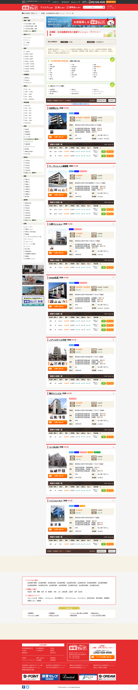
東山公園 (74, 74)
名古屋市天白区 (94, 585)
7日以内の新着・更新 (31, 28)
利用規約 (53, 658)
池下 (73, 72)
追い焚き (27, 249)
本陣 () (97, 66)
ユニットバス (97, 93)
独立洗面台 (99, 598)
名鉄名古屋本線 (79, 132)
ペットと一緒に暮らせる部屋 (79, 613)
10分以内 (27, 170)
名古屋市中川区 (43, 585)
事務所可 (27, 132)
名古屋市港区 (53, 585)
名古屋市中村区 (71, 582)
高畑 (51, 64)
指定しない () (30, 31)
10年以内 (27, 213)
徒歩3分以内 (75, 93)
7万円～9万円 (29, 59)
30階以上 (27, 194)
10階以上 (27, 186)
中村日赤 (74, 66)
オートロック (29, 239)
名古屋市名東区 (83, 585)
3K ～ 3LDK (28, 96)
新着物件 (31, 613)
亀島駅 (94, 128)
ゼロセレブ (28, 82)
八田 (73, 64)
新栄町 (73, 70)
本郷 (95, 76)
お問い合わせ (110, 151)
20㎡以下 (27, 105)
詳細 (104, 151)
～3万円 (27, 51)
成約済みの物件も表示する (81, 104)
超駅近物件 (73, 615)
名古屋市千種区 (32, 582)
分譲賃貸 (27, 134)
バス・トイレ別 (32, 598)
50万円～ (27, 71)
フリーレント (75, 91)
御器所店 (24, 652)
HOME (24, 658)
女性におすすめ (54, 615)
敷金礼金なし (95, 613)
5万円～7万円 (29, 56)
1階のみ (27, 179)
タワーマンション (30, 146)
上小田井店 (39, 650)
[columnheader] (50, 148)
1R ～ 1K (27, 89)
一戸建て (27, 42)
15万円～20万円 (29, 66)
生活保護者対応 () (32, 139)
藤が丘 (51, 78)
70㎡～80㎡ (28, 118)
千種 (95, 70)
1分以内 (27, 160)
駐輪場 (27, 234)
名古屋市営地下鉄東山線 (82, 128)
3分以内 (27, 163)
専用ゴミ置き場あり (30, 231)
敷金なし (27, 78)
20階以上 (27, 191)
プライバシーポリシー (28, 660)
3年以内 (27, 205)
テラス (27, 45)
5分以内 (27, 165)
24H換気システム (30, 258)
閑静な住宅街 (29, 151)
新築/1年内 (28, 203)
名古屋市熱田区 (32, 585)
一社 (51, 76)
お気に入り (76, 2)
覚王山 (95, 72)
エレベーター (29, 227)
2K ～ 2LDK (28, 94)
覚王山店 (53, 652)
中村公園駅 (95, 186)
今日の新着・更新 (30, 24)
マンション (28, 37)
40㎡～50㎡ (28, 113)
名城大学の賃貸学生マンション (31, 667)
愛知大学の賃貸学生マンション (79, 665)
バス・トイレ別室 (30, 244)
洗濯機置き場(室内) (30, 253)
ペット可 (27, 137)
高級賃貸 (27, 144)
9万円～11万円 (29, 61)
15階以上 (27, 189)
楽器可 (27, 129)
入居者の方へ (55, 2)
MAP (99, 125)
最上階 (27, 196)
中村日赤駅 (95, 188)
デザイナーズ (29, 141)
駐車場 (27, 149)
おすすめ (27, 154)
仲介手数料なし (54, 91)
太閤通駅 (94, 298)
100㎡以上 (28, 123)
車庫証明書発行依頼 (28, 669)
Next (66, 189)
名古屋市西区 (61, 582)
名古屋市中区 (82, 582)
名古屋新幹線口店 (27, 648)
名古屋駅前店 (40, 648)
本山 (51, 74)
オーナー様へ (111, 8)
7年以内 (27, 210)
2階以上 (27, 181)
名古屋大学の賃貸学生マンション (56, 665)
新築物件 (107, 598)
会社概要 (109, 6)
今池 (51, 72)
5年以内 (27, 208)
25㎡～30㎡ (28, 108)
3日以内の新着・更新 (31, 26)
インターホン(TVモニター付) (33, 236)
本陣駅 (94, 130)
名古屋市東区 (42, 582)
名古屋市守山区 (73, 585)
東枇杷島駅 (89, 467)
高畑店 (52, 650)
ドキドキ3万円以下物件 (98, 615)
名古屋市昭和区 (92, 582)
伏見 (95, 68)
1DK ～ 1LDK (29, 91)
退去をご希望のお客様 (100, 667)
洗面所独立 (28, 251)
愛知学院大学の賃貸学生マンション (104, 665)
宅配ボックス (29, 229)
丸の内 (80, 591)
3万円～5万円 (29, 54)
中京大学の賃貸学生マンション (55, 667)
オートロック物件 (33, 615)
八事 (75, 591)
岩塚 (95, 64)
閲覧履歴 (66, 2)
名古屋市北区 (52, 582)
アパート (27, 40)
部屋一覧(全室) (109, 144)
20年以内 (27, 218)
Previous (48, 189)
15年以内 (27, 215)
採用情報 (53, 660)
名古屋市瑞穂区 (102, 582)
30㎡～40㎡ (28, 110)
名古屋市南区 (63, 585)
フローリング (29, 241)
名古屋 (73, 68)
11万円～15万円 (29, 64)
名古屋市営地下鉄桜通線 (82, 298)
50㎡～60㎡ (28, 115)
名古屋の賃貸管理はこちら (78, 667)
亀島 (51, 68)
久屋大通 (64, 591)
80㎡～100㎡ (28, 120)
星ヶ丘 (95, 74)
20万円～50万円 (29, 68)
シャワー (27, 246)
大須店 (24, 650)
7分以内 (27, 168)
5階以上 (27, 184)
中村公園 (52, 66)
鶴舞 (38, 591)
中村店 (52, 648)
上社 (73, 76)
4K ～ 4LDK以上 (29, 99)
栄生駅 (88, 132)
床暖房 (27, 256)
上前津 (71, 591)
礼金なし (27, 80)
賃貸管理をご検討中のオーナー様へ (33, 665)
